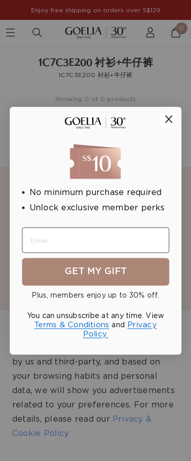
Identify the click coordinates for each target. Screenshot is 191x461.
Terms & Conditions (71, 325)
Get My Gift (96, 271)
